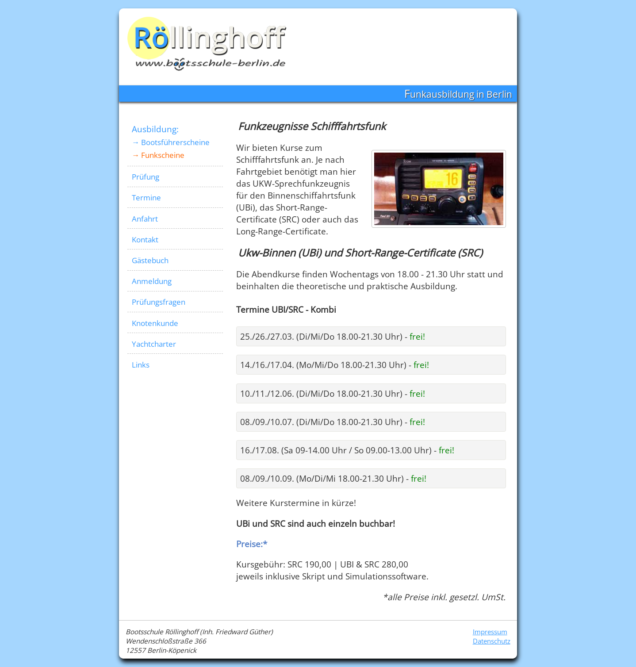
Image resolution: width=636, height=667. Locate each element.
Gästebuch (150, 260)
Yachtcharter (154, 344)
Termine (146, 197)
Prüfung (145, 177)
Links (140, 365)
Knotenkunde (155, 323)
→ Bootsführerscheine (171, 142)
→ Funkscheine (158, 155)
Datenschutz (491, 641)
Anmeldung (152, 281)
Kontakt (145, 239)
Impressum (490, 631)
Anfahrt (145, 219)
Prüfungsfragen (158, 302)
